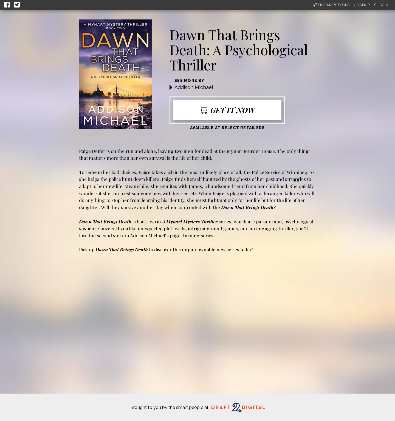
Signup (361, 5)
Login (380, 5)
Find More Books (331, 5)
